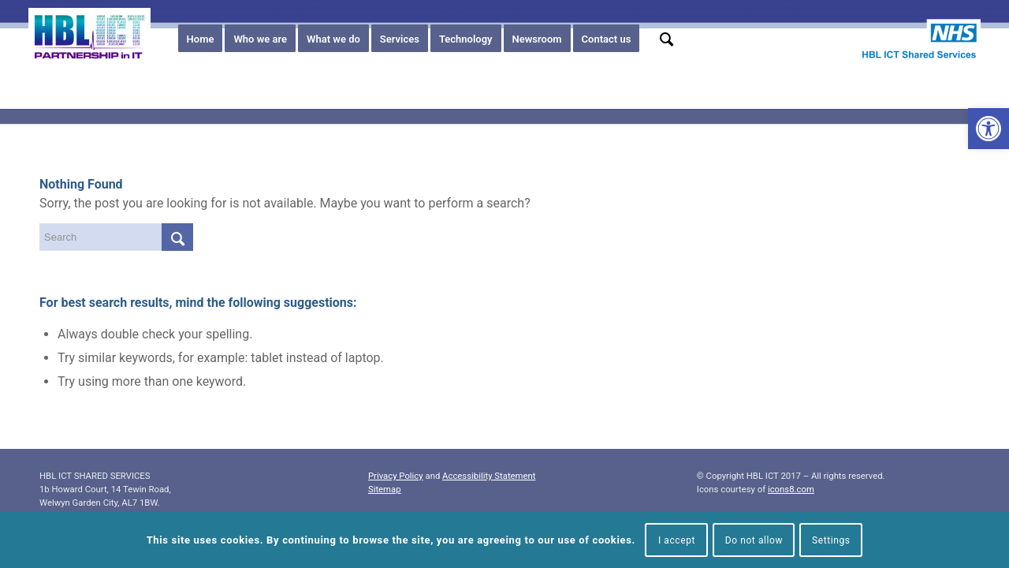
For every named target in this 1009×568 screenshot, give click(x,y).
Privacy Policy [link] (395, 475)
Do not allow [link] (754, 540)
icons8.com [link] (791, 489)
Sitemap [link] (384, 489)
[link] (988, 128)
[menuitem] (200, 39)
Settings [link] (831, 540)
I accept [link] (676, 540)
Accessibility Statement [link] (488, 475)
